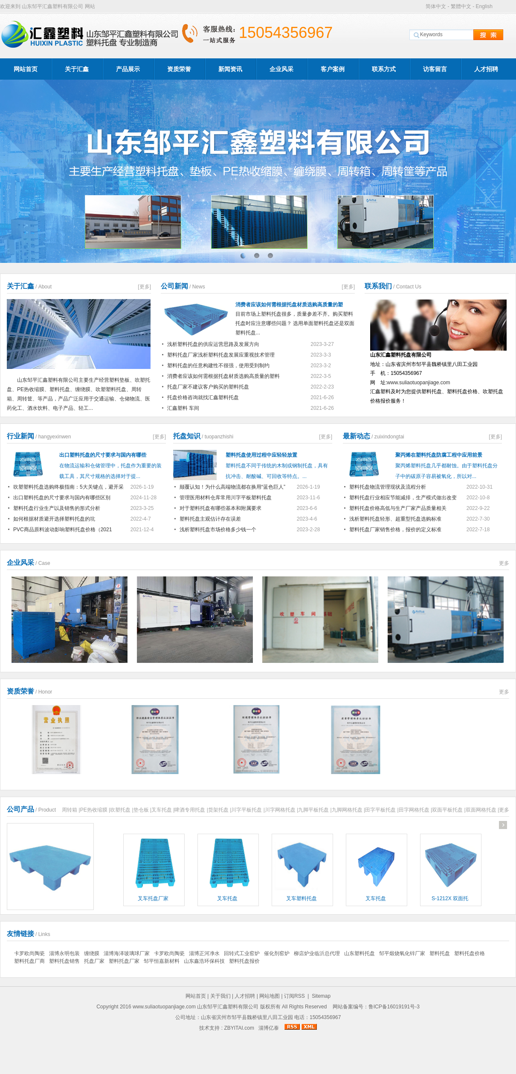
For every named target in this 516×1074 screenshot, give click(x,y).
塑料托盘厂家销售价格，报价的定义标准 (395, 530)
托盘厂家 (94, 961)
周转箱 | (71, 810)
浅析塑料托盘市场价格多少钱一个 (218, 530)
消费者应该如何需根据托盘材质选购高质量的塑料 (223, 376)
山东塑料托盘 (359, 953)
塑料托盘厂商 (29, 961)
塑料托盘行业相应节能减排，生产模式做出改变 (403, 498)
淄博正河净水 (204, 953)
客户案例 (333, 69)
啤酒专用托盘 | (191, 810)
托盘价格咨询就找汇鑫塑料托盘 (203, 397)
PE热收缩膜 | (95, 810)
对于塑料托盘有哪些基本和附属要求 (220, 508)
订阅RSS (294, 996)
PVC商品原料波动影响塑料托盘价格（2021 (62, 530)
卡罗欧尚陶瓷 (29, 953)
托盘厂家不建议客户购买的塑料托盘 (208, 387)
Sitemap (321, 996)
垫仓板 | (142, 810)
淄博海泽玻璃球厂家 (127, 953)
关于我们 (220, 996)
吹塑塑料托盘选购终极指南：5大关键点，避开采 (68, 487)
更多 (504, 563)
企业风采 (281, 69)
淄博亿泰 (268, 1028)
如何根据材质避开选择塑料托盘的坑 (54, 519)
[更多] (144, 287)
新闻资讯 (230, 69)
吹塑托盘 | (121, 810)
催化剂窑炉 (277, 953)
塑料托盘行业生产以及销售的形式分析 (56, 508)
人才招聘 (486, 69)
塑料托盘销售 (64, 961)
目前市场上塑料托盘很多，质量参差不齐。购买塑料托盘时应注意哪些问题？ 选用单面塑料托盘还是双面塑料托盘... (295, 317)
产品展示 (128, 69)
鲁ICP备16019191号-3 (394, 1007)
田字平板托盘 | (381, 810)
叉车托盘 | (162, 810)
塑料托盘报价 (244, 961)
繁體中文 (461, 6)
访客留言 (435, 69)
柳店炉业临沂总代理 (317, 953)
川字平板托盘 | (247, 810)
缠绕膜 (91, 953)
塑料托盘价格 (469, 953)
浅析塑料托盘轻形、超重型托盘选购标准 (395, 519)
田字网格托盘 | (415, 810)
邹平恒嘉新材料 (162, 961)
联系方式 (384, 69)
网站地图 (269, 996)
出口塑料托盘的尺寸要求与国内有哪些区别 (61, 498)
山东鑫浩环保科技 (204, 961)
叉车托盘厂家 (153, 898)
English (483, 6)
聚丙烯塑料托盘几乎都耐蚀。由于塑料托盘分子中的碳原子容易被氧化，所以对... (446, 471)
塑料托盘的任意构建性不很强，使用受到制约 (218, 366)
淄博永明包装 (64, 953)
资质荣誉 (179, 69)
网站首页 (26, 69)
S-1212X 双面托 (450, 898)
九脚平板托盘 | (314, 810)
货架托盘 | (219, 810)
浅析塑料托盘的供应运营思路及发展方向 (213, 344)
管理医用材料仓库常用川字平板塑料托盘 (226, 498)
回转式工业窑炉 (242, 953)
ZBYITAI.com (239, 1028)
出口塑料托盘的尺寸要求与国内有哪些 (102, 455)
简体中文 (436, 6)
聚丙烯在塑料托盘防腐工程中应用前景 (438, 455)
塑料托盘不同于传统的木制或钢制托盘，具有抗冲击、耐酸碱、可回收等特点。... (277, 471)
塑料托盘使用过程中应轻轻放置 (261, 455)
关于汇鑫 (77, 69)
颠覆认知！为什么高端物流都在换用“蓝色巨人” (232, 487)
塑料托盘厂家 (124, 961)
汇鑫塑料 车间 (183, 408)
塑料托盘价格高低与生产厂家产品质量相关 (397, 508)
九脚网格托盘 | (348, 810)
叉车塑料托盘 (301, 898)
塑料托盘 (439, 953)
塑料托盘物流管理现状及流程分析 (387, 487)
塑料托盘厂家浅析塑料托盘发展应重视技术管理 (221, 355)
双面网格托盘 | (482, 810)
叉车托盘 (227, 898)
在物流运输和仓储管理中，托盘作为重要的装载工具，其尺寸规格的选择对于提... (110, 471)
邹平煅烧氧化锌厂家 (402, 953)
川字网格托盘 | (281, 810)
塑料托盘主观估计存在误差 (210, 519)
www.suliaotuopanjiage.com (418, 383)
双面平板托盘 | (448, 810)
